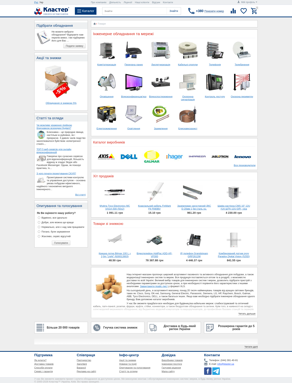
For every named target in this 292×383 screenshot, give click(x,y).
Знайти (173, 10)
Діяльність (115, 2)
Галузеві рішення (171, 367)
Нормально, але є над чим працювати (63, 227)
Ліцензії (128, 2)
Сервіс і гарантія (43, 371)
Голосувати (61, 242)
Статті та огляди (128, 371)
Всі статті (80, 194)
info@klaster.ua (225, 364)
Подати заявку (74, 45)
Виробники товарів (172, 360)
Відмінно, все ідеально (54, 217)
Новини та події (128, 364)
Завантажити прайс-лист (154, 286)
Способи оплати (43, 367)
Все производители (245, 165)
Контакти (168, 2)
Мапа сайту (168, 371)
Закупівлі (82, 364)
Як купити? (40, 360)
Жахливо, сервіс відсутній (56, 236)
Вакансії (81, 367)
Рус (36, 2)
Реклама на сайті (86, 371)
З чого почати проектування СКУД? (56, 173)
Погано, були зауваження (56, 231)
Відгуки (156, 2)
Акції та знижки (127, 360)
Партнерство (84, 360)
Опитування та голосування (134, 367)
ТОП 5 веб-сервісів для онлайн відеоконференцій (53, 151)
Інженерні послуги (172, 364)
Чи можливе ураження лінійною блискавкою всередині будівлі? (54, 127)
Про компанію (99, 2)
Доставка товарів (44, 364)
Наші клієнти (142, 2)
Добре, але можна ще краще (58, 222)
